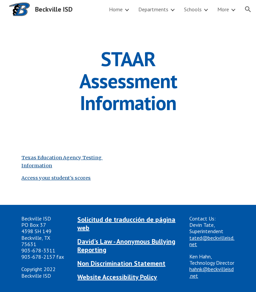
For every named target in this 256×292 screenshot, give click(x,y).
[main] (128, 80)
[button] (248, 9)
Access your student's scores (56, 178)
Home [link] (116, 9)
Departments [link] (153, 9)
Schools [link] (193, 9)
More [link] (223, 9)
